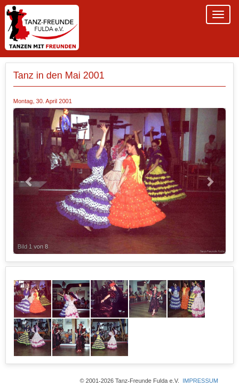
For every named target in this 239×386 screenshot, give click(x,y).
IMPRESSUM (200, 380)
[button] (29, 181)
